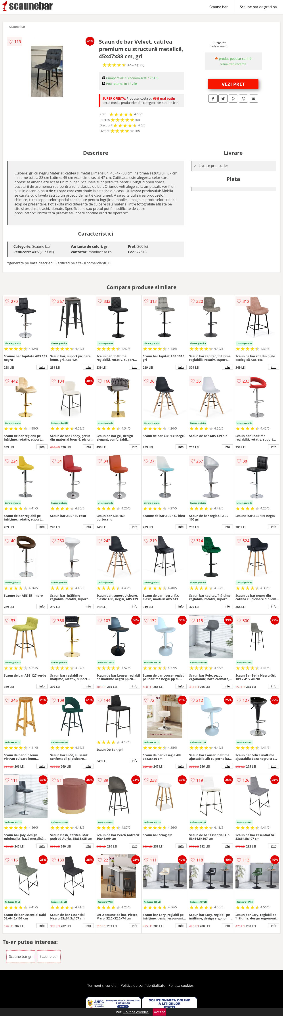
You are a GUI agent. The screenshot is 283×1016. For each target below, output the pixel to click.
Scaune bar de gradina (258, 6)
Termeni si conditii (102, 985)
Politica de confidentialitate (143, 985)
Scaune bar (218, 6)
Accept (159, 1012)
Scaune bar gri (21, 956)
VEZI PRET (233, 84)
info (42, 367)
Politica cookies (181, 985)
